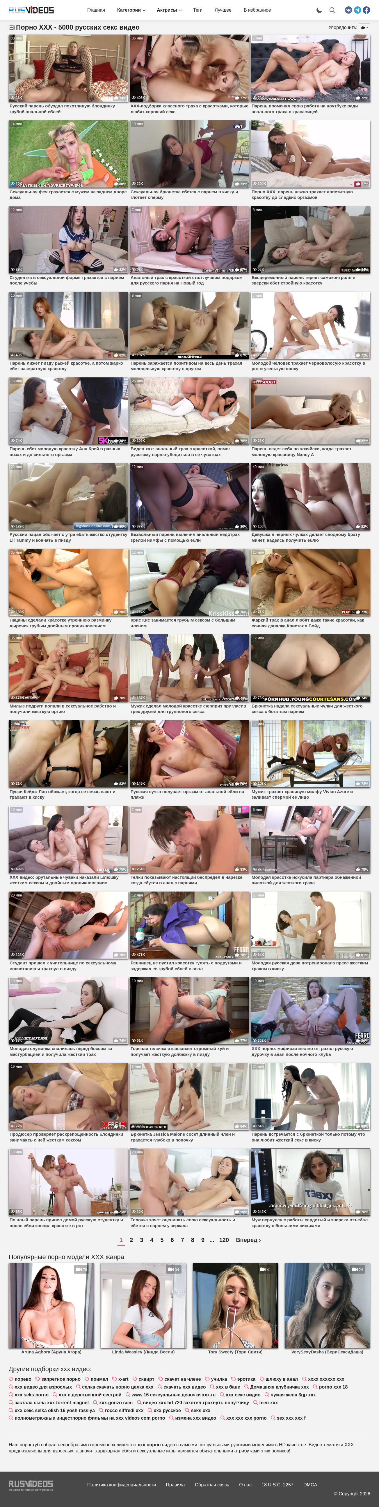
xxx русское (167, 1410)
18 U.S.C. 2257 (277, 1484)
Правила (175, 1484)
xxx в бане (228, 1386)
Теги (198, 10)
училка (219, 1379)
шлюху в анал (282, 1379)
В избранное (257, 10)
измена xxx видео (195, 1418)
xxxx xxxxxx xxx (326, 1379)
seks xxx (201, 1410)
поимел (99, 1379)
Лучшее (223, 10)
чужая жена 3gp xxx (293, 1394)
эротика (246, 1379)
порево (23, 1379)
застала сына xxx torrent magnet (52, 1402)
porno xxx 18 (333, 1386)
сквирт (146, 1379)
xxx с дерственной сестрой (90, 1394)
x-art (123, 1379)
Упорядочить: (342, 27)
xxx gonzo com (116, 1402)
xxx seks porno (32, 1394)
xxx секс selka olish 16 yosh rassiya (55, 1410)
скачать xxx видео (184, 1386)
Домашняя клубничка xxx (279, 1386)
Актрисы (167, 10)
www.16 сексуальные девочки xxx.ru (173, 1394)
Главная (96, 10)
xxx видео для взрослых (43, 1386)
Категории (129, 10)
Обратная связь (212, 1484)
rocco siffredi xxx (124, 1410)
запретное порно (61, 1379)
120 (224, 1240)
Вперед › (248, 1240)
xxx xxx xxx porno (246, 1418)
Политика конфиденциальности (121, 1484)
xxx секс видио (243, 1394)
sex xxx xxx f (291, 1418)
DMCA (310, 1484)
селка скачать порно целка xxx (117, 1386)
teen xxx (268, 1402)
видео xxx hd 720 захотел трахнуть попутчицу (196, 1402)
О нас (245, 1484)
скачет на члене (182, 1379)
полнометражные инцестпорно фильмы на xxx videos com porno (90, 1418)
